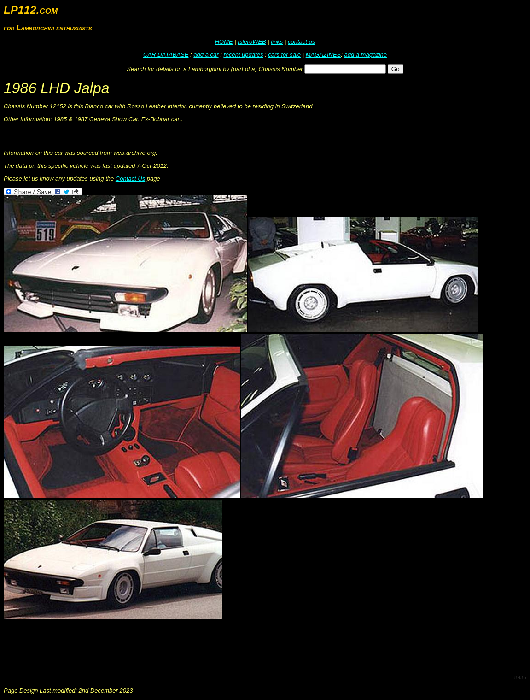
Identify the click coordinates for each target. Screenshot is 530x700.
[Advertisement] (171, 645)
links (277, 41)
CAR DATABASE (165, 54)
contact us (301, 41)
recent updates (243, 54)
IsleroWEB (252, 41)
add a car (205, 54)
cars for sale (284, 54)
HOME (224, 41)
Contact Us (130, 178)
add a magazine (365, 54)
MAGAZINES (323, 54)
